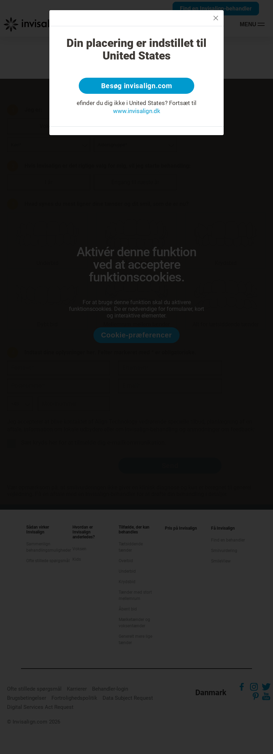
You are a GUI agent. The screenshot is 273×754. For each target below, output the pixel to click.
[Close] (216, 18)
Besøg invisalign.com (136, 86)
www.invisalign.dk (136, 110)
